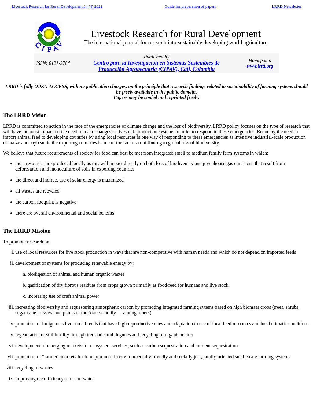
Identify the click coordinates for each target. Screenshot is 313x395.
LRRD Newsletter (286, 6)
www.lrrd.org (260, 65)
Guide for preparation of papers (190, 6)
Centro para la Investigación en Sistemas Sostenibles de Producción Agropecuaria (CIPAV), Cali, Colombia (156, 66)
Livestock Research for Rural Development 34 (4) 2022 (57, 6)
